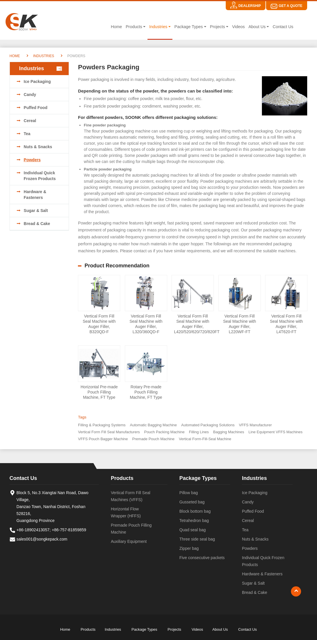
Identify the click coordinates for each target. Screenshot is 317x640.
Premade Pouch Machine (153, 439)
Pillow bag (188, 492)
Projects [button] (217, 26)
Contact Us (283, 26)
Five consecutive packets (202, 557)
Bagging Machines (228, 432)
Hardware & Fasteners (35, 194)
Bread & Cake (37, 223)
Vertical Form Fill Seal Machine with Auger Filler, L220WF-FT (239, 324)
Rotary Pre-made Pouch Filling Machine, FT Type (146, 392)
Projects (174, 629)
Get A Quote (291, 6)
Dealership (249, 6)
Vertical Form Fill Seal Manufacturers (109, 432)
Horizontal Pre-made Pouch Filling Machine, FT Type (99, 392)
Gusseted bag (192, 502)
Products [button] (134, 26)
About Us (220, 629)
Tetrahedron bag (194, 520)
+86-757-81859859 (69, 529)
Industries (43, 56)
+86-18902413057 (33, 529)
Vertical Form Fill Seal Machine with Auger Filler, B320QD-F (99, 324)
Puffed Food (36, 107)
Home (116, 26)
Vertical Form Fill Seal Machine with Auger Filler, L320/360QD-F (146, 324)
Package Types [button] (188, 26)
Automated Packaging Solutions (207, 425)
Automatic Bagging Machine (153, 425)
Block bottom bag (195, 511)
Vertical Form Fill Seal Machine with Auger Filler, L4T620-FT (286, 324)
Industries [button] (158, 26)
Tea (27, 133)
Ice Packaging (37, 81)
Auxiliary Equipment (129, 541)
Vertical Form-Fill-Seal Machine (205, 439)
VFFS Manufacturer (255, 425)
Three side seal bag (197, 539)
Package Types (198, 478)
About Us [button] (256, 26)
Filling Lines (199, 432)
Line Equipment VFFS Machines (276, 432)
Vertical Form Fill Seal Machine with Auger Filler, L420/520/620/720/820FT (194, 324)
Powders (32, 159)
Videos (238, 26)
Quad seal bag (192, 529)
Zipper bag (189, 548)
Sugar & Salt (36, 210)
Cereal (30, 120)
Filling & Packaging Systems (101, 425)
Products (122, 478)
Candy (30, 94)
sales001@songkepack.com (42, 539)
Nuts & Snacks (38, 146)
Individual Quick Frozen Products (40, 176)
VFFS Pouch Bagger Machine (103, 439)
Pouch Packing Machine (164, 432)
